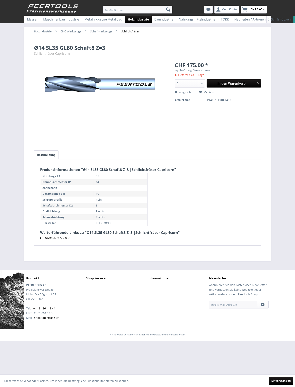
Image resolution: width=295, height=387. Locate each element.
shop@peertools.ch (46, 318)
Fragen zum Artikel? (54, 238)
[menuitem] (137, 9)
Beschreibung (46, 155)
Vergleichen (184, 92)
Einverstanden (281, 381)
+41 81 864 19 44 (44, 308)
